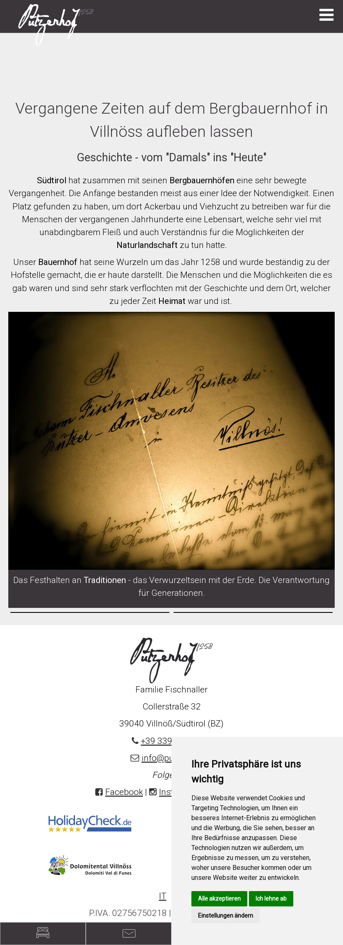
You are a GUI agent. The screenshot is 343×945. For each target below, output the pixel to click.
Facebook (124, 792)
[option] (90, 612)
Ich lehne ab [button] (271, 898)
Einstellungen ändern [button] (225, 915)
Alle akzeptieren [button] (219, 898)
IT (163, 896)
